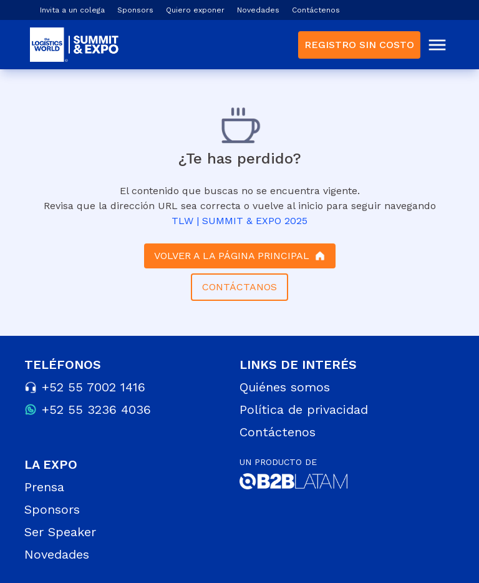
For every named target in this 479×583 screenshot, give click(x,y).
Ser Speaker (60, 531)
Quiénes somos (285, 387)
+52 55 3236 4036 (96, 409)
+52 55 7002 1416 (93, 387)
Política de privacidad (304, 409)
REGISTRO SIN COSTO (359, 45)
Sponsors (135, 10)
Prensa (44, 486)
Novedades (258, 10)
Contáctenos (316, 10)
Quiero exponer (195, 10)
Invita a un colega (72, 10)
